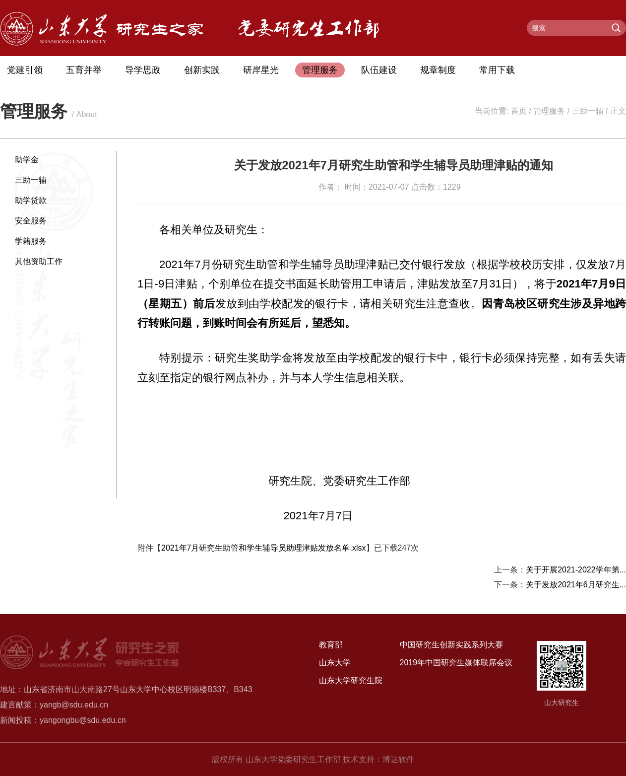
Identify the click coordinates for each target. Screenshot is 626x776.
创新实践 (202, 70)
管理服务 (320, 70)
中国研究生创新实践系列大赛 (451, 644)
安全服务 (31, 220)
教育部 (331, 644)
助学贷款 (31, 200)
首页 (519, 111)
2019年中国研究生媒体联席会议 (456, 662)
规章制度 (438, 70)
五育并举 (84, 70)
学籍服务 (31, 241)
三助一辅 (588, 111)
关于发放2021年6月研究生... (576, 584)
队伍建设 (379, 70)
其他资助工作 (39, 261)
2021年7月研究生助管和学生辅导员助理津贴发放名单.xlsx (263, 548)
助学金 (27, 159)
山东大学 (335, 662)
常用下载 (497, 70)
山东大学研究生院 (350, 680)
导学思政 (143, 70)
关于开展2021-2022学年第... (576, 569)
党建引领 (25, 70)
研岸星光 (261, 70)
